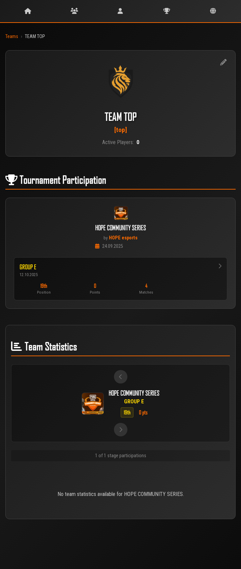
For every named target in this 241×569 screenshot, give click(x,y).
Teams (11, 36)
